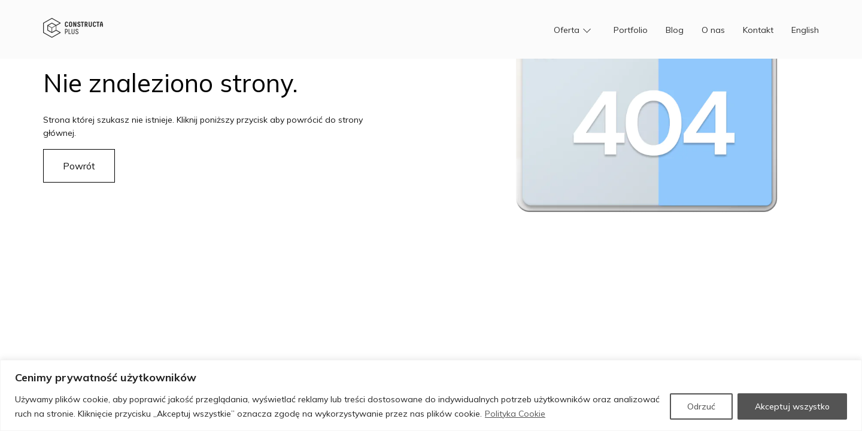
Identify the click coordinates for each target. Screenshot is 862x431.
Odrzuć (701, 406)
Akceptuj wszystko (792, 406)
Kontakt (758, 30)
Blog (675, 30)
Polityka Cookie (515, 413)
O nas (713, 30)
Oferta (566, 30)
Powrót (79, 166)
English (805, 30)
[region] (431, 395)
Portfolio (631, 30)
